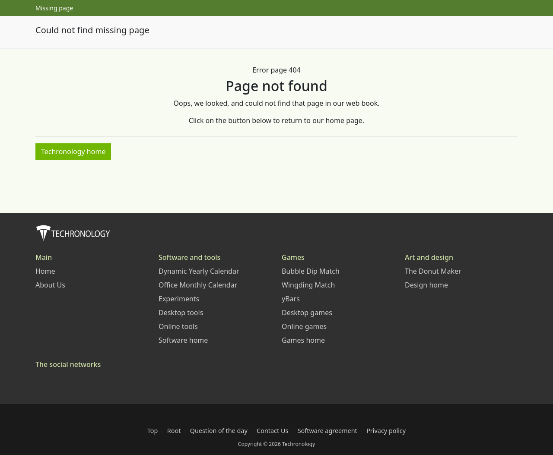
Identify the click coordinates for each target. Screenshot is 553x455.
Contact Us (272, 431)
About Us (50, 285)
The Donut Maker (433, 271)
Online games (304, 326)
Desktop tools (181, 312)
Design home (426, 285)
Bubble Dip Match (311, 271)
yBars (291, 298)
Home (45, 271)
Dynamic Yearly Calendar (199, 271)
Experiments (179, 298)
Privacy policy (386, 431)
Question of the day (219, 431)
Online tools (178, 326)
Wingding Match (308, 285)
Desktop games (307, 312)
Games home (303, 340)
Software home (183, 340)
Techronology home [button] (73, 151)
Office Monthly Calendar (198, 285)
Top (152, 431)
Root (174, 431)
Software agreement (327, 431)
